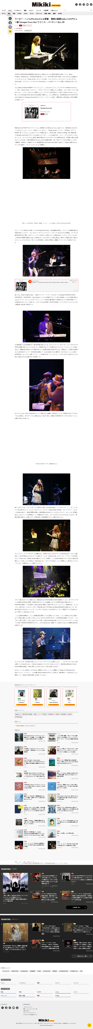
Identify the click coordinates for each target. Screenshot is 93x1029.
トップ (4, 10)
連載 (25, 10)
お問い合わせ (26, 1010)
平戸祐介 (44, 714)
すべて (3, 13)
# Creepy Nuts (24, 971)
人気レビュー (54, 10)
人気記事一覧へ (77, 907)
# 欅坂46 (55, 971)
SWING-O (51, 714)
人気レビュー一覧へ (82, 956)
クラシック (39, 13)
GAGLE (70, 714)
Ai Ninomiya (18, 717)
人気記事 (45, 10)
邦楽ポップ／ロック (27, 25)
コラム (10, 10)
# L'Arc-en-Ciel (46, 971)
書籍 (54, 13)
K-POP (19, 13)
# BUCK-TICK (15, 971)
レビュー (31, 10)
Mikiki (16, 861)
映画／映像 (47, 13)
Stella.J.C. (18, 714)
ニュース (38, 10)
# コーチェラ (6, 971)
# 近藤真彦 (32, 971)
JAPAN (42, 114)
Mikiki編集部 (19, 28)
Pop (46, 114)
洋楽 (14, 13)
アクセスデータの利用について (30, 1014)
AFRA (57, 714)
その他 (60, 13)
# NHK (39, 971)
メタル (25, 13)
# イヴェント (28, 30)
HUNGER (63, 714)
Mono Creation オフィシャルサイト (25, 725)
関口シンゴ (37, 714)
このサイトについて (27, 1007)
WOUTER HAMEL (28, 714)
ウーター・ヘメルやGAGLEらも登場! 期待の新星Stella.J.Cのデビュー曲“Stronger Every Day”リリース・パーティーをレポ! (41, 863)
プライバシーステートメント (29, 1012)
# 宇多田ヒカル (74, 971)
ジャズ (31, 13)
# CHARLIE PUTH (63, 971)
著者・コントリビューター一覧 (30, 1008)
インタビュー (17, 10)
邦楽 (9, 13)
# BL (81, 971)
